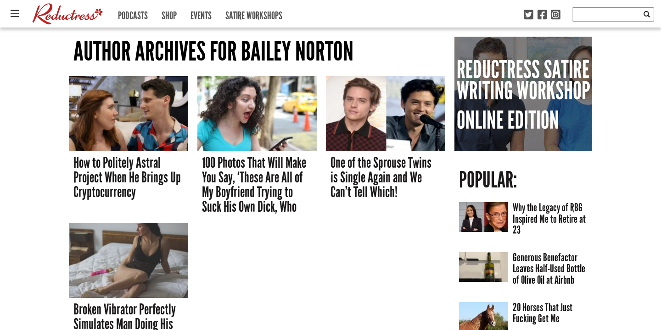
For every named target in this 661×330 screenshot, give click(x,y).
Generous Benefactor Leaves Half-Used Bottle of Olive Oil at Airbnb (549, 268)
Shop (169, 13)
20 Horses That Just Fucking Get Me (542, 313)
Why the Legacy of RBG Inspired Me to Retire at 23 (549, 218)
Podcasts (133, 13)
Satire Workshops (253, 13)
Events (201, 13)
